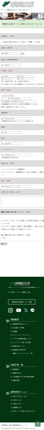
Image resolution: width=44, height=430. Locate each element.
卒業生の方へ (17, 403)
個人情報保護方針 (15, 424)
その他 (36, 42)
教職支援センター (19, 345)
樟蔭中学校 (17, 372)
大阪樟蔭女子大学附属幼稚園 (23, 376)
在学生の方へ (17, 399)
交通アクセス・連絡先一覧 (20, 291)
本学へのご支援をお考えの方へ (24, 410)
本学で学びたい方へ (20, 395)
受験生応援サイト (22, 301)
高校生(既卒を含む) (10, 42)
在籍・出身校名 (7, 48)
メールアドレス (7, 149)
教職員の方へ (17, 406)
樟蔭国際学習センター (21, 323)
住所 (6, 90)
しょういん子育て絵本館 (22, 341)
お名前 (7, 71)
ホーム (3, 10)
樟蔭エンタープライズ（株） (23, 352)
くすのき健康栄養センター (22, 338)
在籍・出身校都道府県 (9, 59)
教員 (29, 42)
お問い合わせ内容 (11, 189)
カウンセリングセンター (22, 334)
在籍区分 (8, 36)
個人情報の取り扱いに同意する (16, 234)
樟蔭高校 (16, 368)
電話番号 (4, 113)
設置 (3, 127)
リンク (25, 424)
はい (4, 237)
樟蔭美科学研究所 (19, 349)
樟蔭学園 (16, 379)
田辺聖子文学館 (18, 327)
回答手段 (8, 163)
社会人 (22, 42)
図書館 (15, 330)
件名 (6, 178)
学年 (3, 138)
